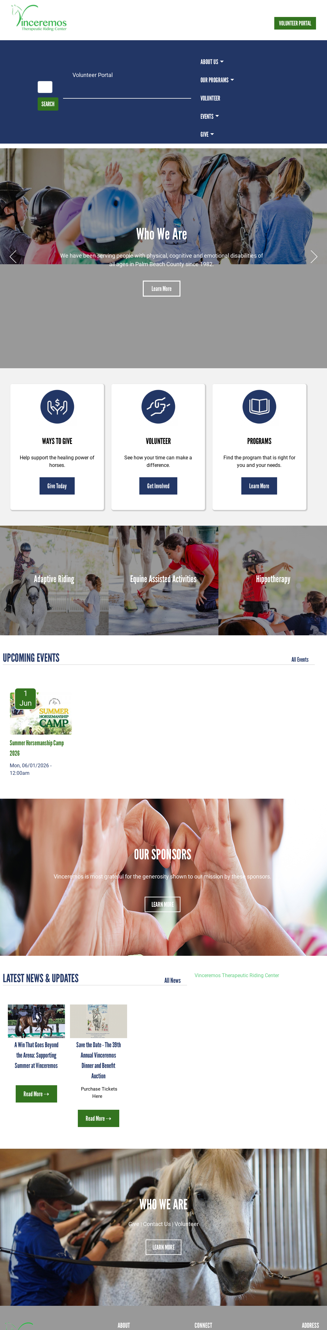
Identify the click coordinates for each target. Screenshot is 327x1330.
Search (48, 104)
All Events (300, 659)
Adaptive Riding (54, 579)
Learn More (162, 289)
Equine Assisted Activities (163, 579)
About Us (209, 62)
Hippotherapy (273, 579)
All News (172, 980)
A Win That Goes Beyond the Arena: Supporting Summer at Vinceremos (36, 1055)
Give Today (57, 486)
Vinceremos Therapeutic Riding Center (237, 975)
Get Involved (158, 486)
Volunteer (210, 98)
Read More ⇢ (36, 1094)
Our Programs (214, 80)
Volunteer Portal (295, 23)
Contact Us (157, 1224)
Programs (259, 441)
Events (207, 116)
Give (204, 134)
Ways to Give (57, 441)
